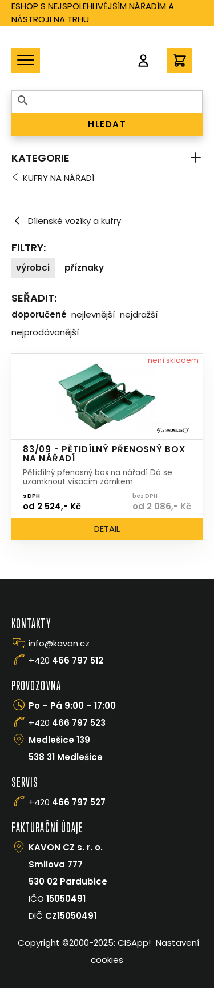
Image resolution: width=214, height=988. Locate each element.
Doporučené (39, 314)
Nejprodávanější (45, 332)
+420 (66, 660)
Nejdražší (139, 314)
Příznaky (84, 268)
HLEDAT (107, 124)
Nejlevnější (93, 314)
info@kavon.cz (59, 643)
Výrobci (33, 268)
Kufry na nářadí (58, 178)
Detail (107, 529)
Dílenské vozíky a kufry (66, 221)
